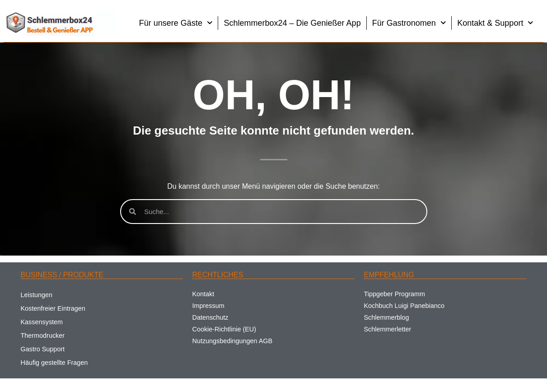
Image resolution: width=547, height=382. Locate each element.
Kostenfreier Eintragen (53, 308)
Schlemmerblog (386, 317)
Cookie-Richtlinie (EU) (224, 329)
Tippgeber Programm (394, 294)
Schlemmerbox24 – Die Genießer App (292, 23)
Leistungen (36, 294)
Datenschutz (210, 317)
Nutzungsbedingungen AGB (232, 341)
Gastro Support (43, 349)
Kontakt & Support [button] (495, 22)
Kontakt (203, 294)
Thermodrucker (43, 335)
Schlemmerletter (387, 329)
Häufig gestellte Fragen (54, 362)
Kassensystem (42, 322)
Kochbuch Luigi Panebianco (404, 305)
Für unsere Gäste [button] (176, 22)
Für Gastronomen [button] (409, 22)
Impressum (208, 305)
